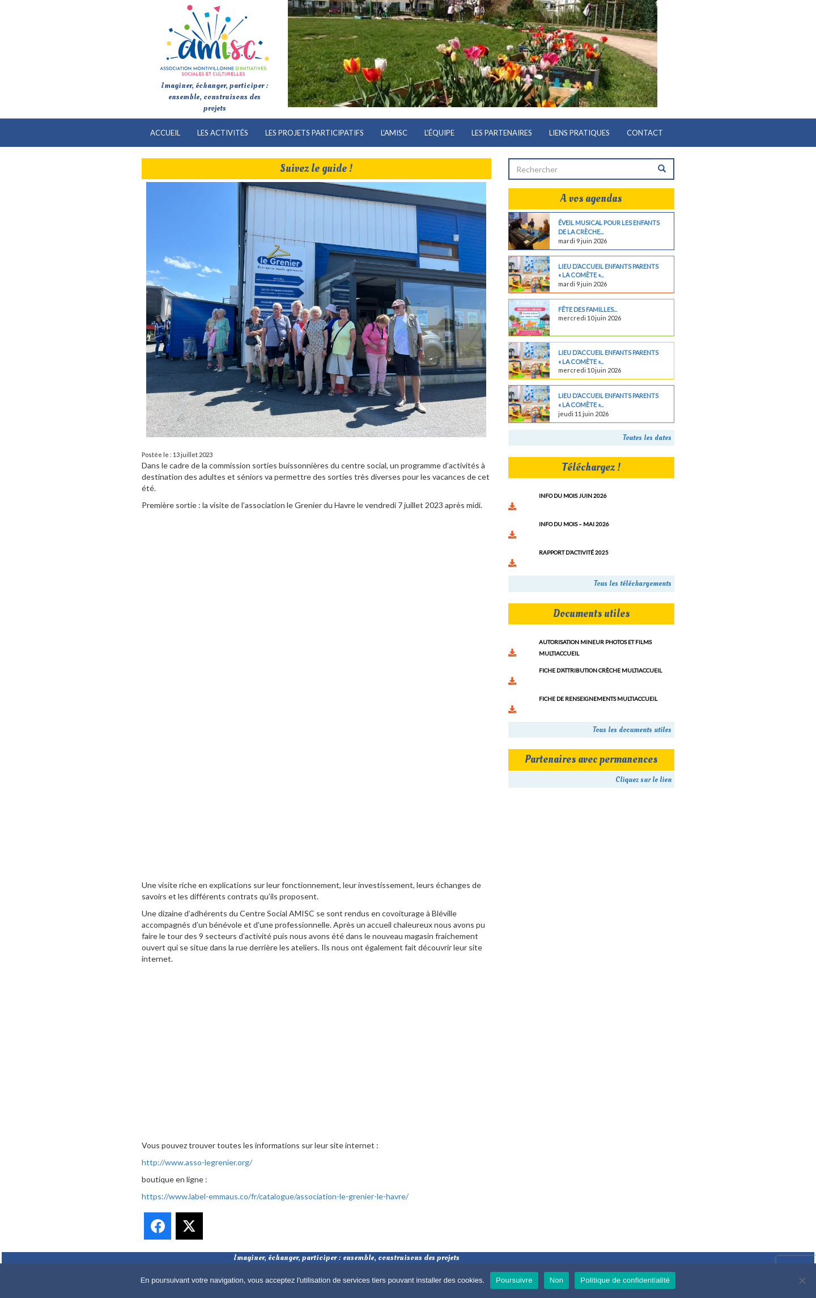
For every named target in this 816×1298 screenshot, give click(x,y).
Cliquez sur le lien (643, 780)
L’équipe (439, 132)
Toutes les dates (647, 438)
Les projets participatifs (314, 132)
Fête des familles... (587, 309)
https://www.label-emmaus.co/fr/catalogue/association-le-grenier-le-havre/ (275, 1196)
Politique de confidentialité (625, 1280)
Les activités (222, 132)
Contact (645, 132)
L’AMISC (394, 132)
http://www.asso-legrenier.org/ (197, 1162)
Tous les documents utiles (632, 730)
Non (557, 1280)
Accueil (165, 132)
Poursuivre (514, 1280)
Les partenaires (501, 132)
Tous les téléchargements (633, 583)
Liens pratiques (579, 132)
